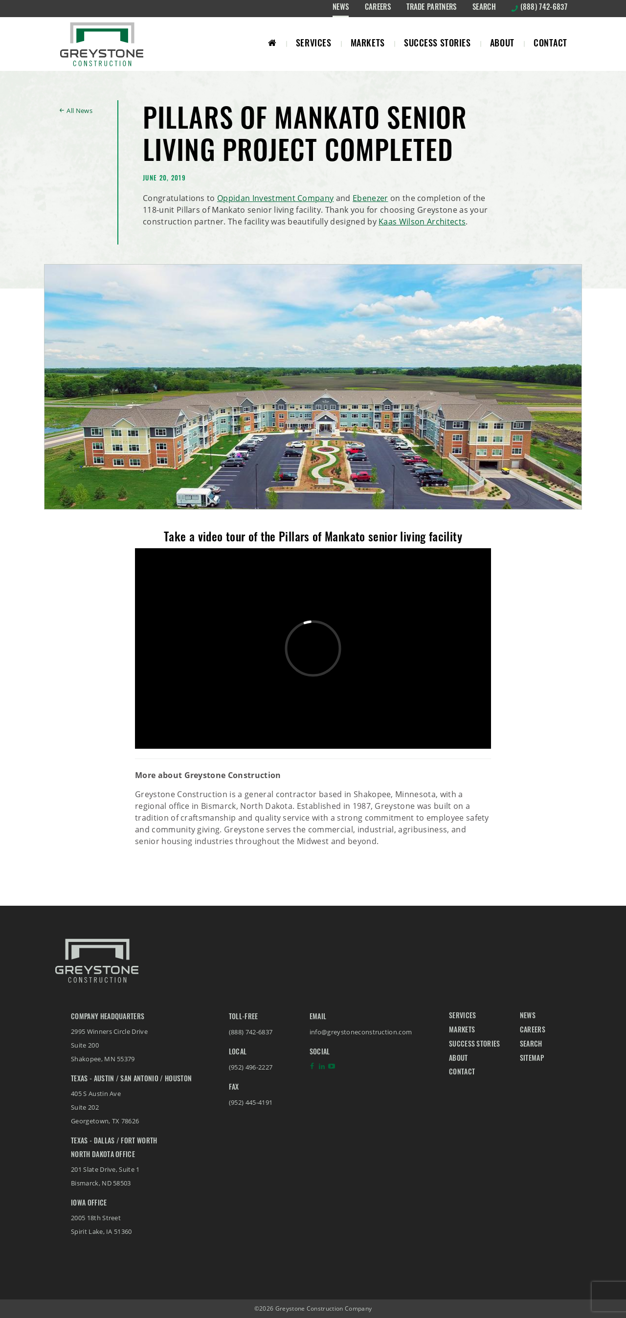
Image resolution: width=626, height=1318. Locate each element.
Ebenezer (370, 198)
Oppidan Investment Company (275, 198)
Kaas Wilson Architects (422, 221)
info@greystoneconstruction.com (361, 1032)
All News (79, 110)
